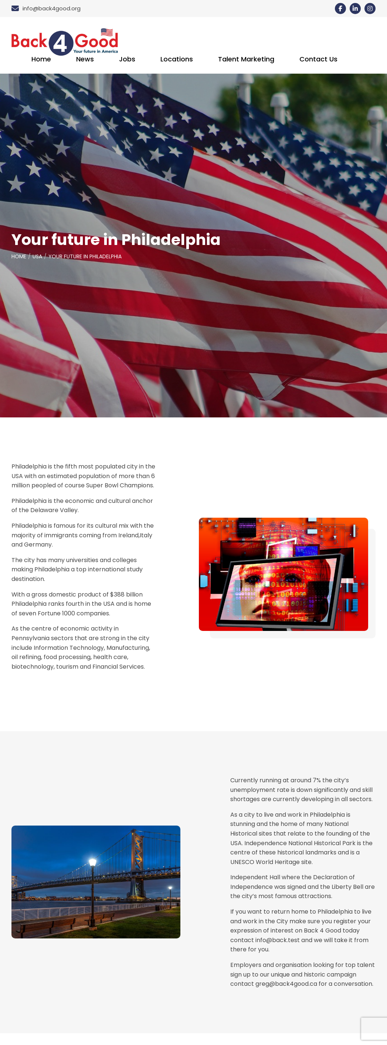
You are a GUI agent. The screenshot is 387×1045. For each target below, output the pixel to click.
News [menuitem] (85, 59)
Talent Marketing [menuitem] (246, 59)
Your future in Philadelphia (85, 256)
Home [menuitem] (41, 59)
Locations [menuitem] (176, 59)
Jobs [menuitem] (127, 59)
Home (18, 256)
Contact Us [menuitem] (318, 59)
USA (37, 256)
